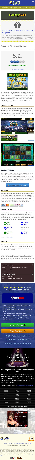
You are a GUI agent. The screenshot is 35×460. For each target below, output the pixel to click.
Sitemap (29, 443)
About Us (5, 443)
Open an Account (16, 325)
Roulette (26, 222)
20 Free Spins (9, 237)
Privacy (14, 443)
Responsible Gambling (20, 443)
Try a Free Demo (16, 331)
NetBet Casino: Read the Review (18, 336)
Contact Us (10, 443)
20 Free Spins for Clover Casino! (18, 185)
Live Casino (10, 232)
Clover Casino (25, 7)
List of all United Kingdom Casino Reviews (17, 406)
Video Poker (27, 227)
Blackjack (9, 227)
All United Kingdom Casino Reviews (18, 344)
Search (26, 443)
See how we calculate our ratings (17, 69)
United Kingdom (5, 7)
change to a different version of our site (25, 385)
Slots (8, 222)
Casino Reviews (17, 7)
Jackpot (26, 232)
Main (11, 7)
